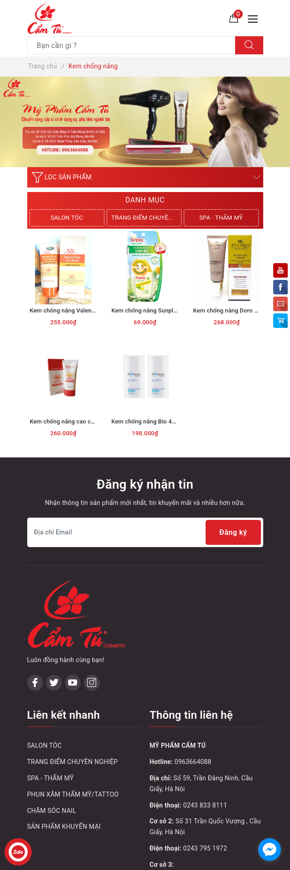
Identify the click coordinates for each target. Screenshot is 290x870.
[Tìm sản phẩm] (131, 45)
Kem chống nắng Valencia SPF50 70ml (82, 310)
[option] (145, 122)
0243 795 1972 (205, 848)
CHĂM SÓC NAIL (51, 810)
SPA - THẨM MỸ (221, 217)
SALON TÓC (66, 217)
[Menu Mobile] (255, 18)
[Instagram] (92, 683)
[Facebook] (35, 683)
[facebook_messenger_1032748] (269, 849)
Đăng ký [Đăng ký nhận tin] (233, 532)
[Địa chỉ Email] (145, 532)
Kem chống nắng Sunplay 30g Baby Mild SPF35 (175, 310)
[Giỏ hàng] (233, 17)
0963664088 (193, 761)
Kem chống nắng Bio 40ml (147, 421)
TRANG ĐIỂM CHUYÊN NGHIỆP (147, 217)
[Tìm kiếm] (249, 45)
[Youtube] (73, 683)
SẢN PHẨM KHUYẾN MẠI (64, 826)
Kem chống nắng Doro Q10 (229, 310)
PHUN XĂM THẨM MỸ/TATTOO (73, 794)
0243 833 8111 (205, 805)
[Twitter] (54, 683)
